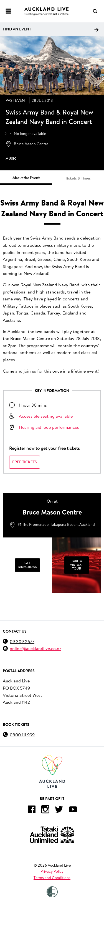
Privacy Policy (52, 871)
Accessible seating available (46, 416)
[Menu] (8, 11)
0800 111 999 (22, 734)
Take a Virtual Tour (76, 565)
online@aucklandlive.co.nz (35, 648)
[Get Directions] (27, 565)
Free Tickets (24, 461)
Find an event (50, 29)
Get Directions (27, 565)
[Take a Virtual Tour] (77, 565)
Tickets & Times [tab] (78, 178)
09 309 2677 (22, 641)
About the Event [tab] (26, 177)
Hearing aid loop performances (49, 427)
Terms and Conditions (52, 877)
